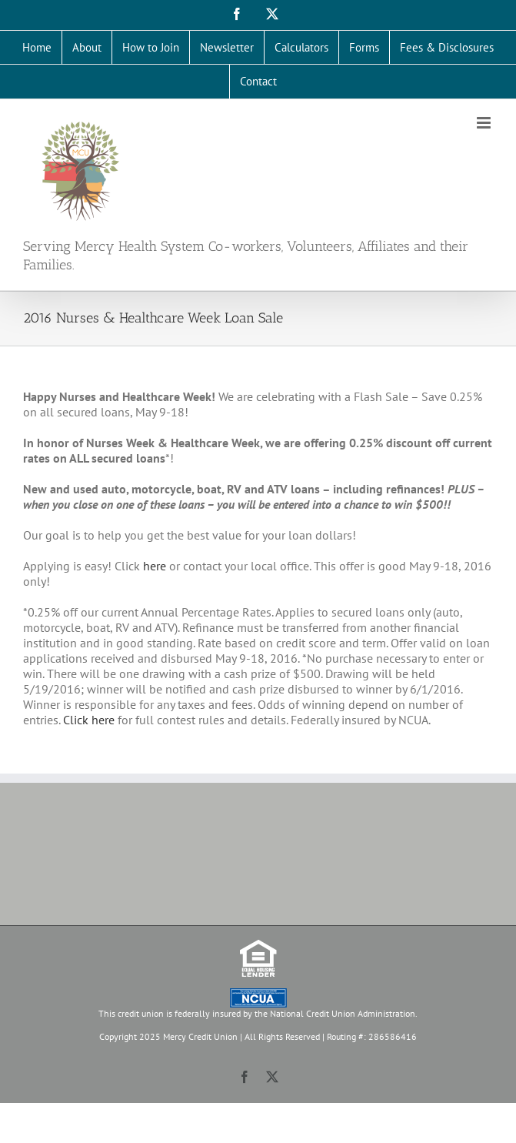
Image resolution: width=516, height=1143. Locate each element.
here (154, 565)
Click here (89, 719)
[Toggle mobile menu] (485, 123)
